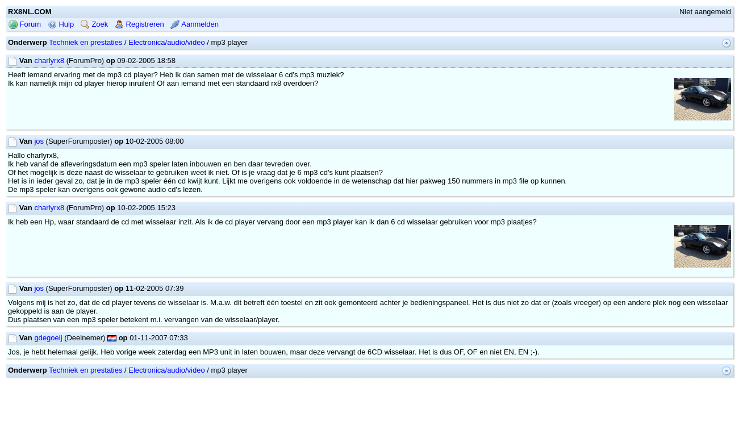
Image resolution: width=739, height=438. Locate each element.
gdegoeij (48, 337)
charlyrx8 (49, 60)
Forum (25, 24)
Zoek (94, 24)
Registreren (139, 24)
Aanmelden (194, 24)
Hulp (61, 24)
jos (39, 141)
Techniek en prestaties (85, 42)
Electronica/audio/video (166, 42)
